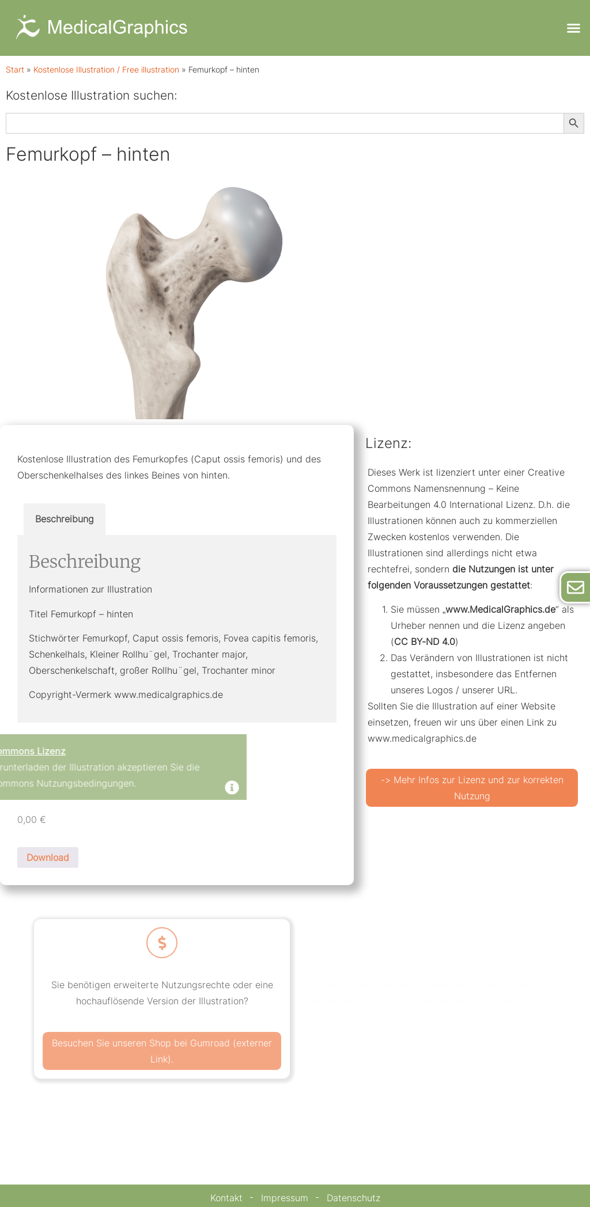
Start (15, 69)
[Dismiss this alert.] (116, 789)
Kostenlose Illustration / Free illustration (106, 69)
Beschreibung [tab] (64, 519)
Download (48, 857)
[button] (573, 28)
